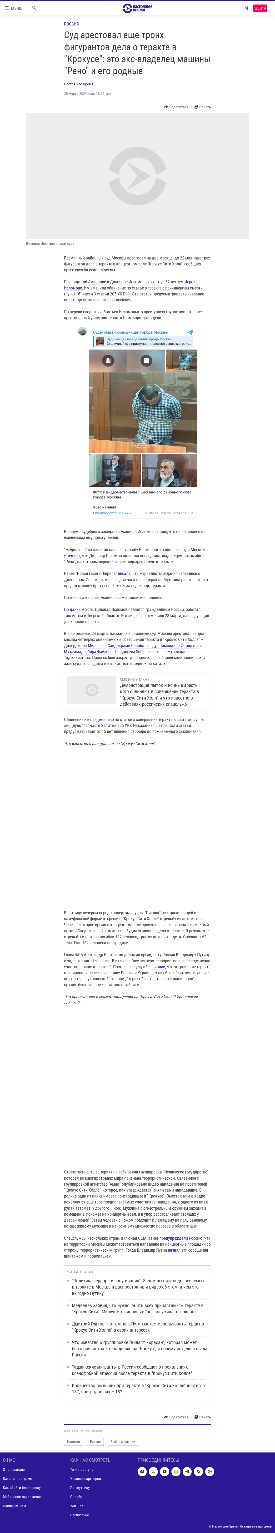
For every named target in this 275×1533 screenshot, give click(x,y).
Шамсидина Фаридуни (178, 645)
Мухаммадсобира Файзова (88, 651)
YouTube (76, 1506)
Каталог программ (17, 1478)
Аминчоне (97, 281)
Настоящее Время (78, 84)
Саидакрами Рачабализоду (132, 645)
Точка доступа (81, 1469)
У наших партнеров (85, 1478)
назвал (174, 1250)
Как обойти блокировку (22, 1487)
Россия (71, 23)
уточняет (72, 555)
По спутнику (80, 1487)
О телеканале (14, 1469)
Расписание (79, 1515)
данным (77, 609)
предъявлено (102, 719)
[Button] (176, 107)
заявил (161, 531)
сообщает (193, 263)
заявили (157, 966)
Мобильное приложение (22, 1497)
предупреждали (174, 1238)
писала (124, 573)
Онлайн (76, 1497)
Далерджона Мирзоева (85, 645)
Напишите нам (14, 1506)
